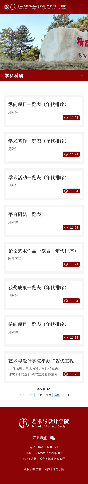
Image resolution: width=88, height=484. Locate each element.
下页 (40, 395)
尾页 (48, 395)
